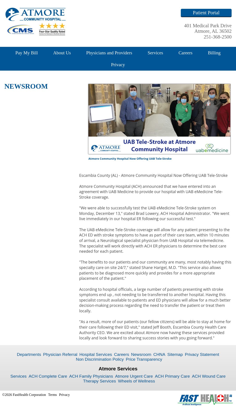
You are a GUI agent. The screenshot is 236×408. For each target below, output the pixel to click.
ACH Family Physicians (91, 376)
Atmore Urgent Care (134, 376)
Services (155, 52)
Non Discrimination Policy (100, 359)
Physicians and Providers (109, 52)
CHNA (159, 354)
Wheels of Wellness (136, 381)
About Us (62, 52)
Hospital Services (95, 354)
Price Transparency (144, 359)
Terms (52, 395)
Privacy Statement (202, 354)
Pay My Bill (26, 52)
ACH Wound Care (208, 376)
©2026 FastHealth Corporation (24, 395)
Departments (29, 354)
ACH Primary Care (172, 376)
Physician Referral (60, 354)
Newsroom (141, 354)
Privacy (118, 64)
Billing (214, 52)
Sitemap (175, 354)
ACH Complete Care (48, 376)
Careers (186, 52)
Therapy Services (99, 381)
